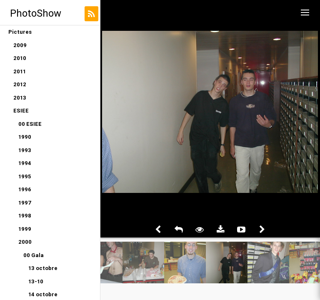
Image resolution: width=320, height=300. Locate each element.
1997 (25, 202)
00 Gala (33, 255)
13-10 (35, 281)
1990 (24, 136)
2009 (20, 45)
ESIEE (21, 110)
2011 (19, 71)
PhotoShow (35, 13)
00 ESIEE (30, 124)
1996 (24, 189)
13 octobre (43, 268)
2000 (25, 241)
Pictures (20, 31)
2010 (19, 58)
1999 (24, 228)
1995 (24, 176)
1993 (24, 150)
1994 (24, 163)
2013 (19, 97)
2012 (19, 84)
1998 (24, 215)
